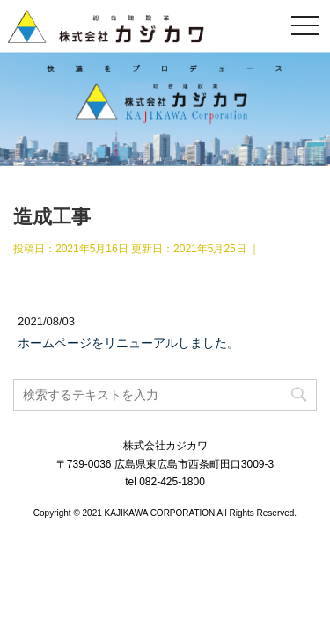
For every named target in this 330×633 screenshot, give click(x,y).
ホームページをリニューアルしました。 (128, 343)
